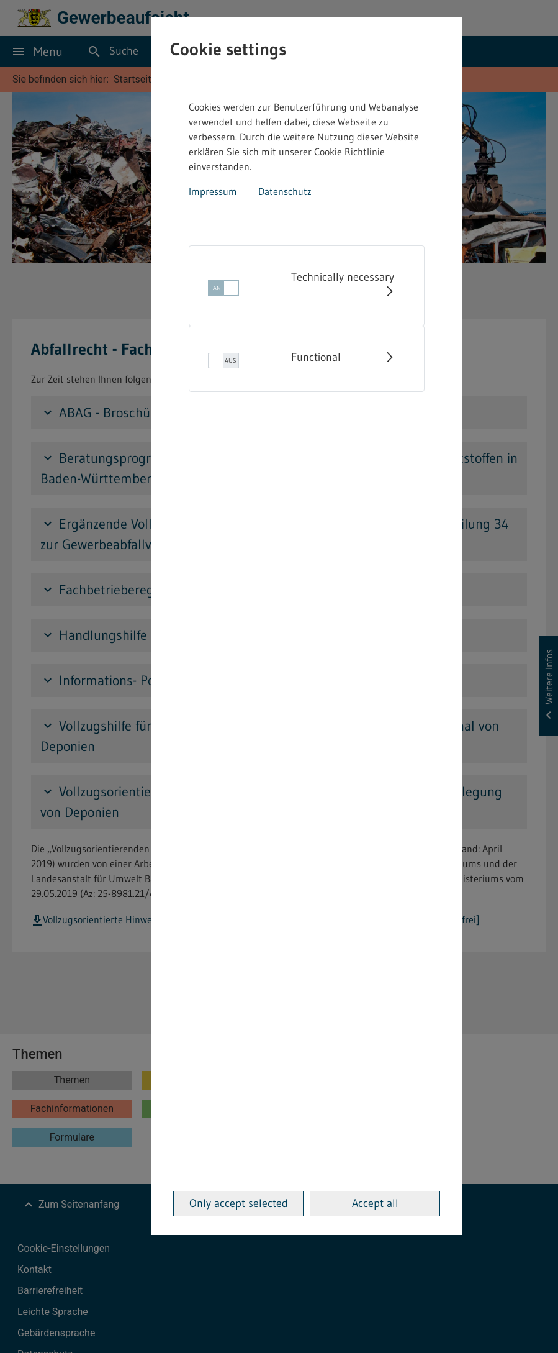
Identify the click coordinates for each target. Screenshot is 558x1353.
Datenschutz (285, 191)
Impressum (213, 191)
